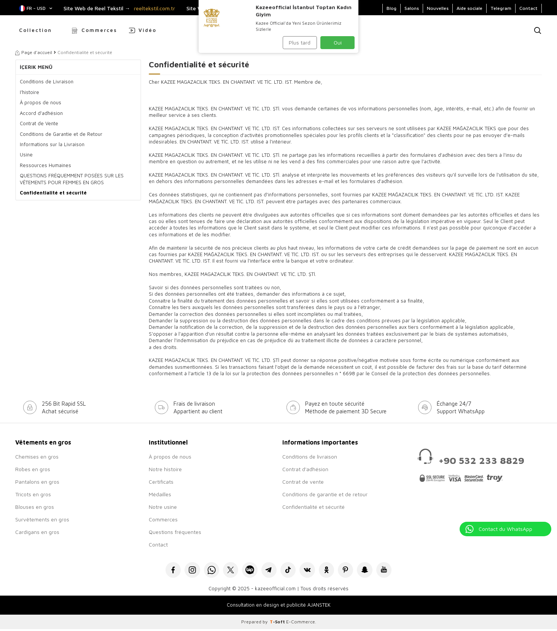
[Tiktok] (289, 570)
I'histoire (29, 92)
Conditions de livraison (309, 456)
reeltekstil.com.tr (154, 8)
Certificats (161, 481)
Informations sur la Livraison (52, 144)
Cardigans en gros (37, 532)
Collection (35, 30)
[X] (226, 570)
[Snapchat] (372, 570)
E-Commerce (300, 623)
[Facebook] (163, 570)
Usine (26, 154)
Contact (528, 8)
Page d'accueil (33, 52)
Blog (391, 8)
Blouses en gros (34, 507)
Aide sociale (469, 8)
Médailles (160, 494)
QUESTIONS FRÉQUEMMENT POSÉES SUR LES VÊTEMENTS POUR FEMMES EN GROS (72, 178)
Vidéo (147, 30)
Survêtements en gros (42, 519)
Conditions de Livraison (46, 81)
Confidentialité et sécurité (53, 193)
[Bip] (247, 570)
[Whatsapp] (205, 570)
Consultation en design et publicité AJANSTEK (279, 607)
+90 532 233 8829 (481, 460)
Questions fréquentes (175, 532)
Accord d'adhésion (41, 113)
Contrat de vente (303, 481)
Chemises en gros (37, 456)
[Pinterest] (351, 570)
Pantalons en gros (37, 481)
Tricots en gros (33, 494)
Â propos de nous (40, 102)
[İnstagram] (184, 570)
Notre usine (163, 507)
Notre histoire (165, 469)
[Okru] (330, 570)
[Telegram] (268, 570)
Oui (338, 42)
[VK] (309, 570)
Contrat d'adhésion (305, 469)
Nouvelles (438, 8)
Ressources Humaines (45, 165)
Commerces (99, 30)
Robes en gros (32, 469)
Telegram (500, 8)
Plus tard (299, 42)
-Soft (278, 623)
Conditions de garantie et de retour (325, 494)
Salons (411, 8)
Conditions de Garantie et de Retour (61, 134)
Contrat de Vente (39, 123)
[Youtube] (393, 570)
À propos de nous (170, 456)
